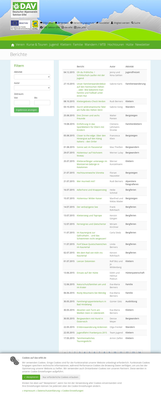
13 (133, 352)
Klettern (65, 44)
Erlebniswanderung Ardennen (92, 327)
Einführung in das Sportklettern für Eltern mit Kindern (90, 127)
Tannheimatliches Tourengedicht (86, 340)
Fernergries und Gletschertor (91, 224)
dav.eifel (66, 27)
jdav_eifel (80, 27)
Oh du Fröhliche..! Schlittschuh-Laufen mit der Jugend (91, 75)
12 (127, 352)
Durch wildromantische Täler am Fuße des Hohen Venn (91, 108)
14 (139, 352)
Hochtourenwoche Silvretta (90, 172)
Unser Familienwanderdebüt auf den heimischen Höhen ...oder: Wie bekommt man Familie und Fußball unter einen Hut (91, 89)
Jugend (54, 44)
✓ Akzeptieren (31, 377)
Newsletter (102, 22)
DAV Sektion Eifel (50, 27)
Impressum (29, 390)
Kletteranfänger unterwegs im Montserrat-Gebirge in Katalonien (92, 164)
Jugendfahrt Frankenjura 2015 (92, 332)
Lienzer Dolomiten (86, 261)
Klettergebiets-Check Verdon (91, 101)
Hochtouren (116, 44)
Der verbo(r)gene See (87, 206)
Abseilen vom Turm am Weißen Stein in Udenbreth (90, 311)
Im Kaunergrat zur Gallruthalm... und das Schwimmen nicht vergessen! (91, 235)
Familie (78, 44)
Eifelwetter (46, 22)
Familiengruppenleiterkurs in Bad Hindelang (91, 303)
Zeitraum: (19, 94)
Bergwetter (62, 22)
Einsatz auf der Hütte (87, 272)
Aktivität (18, 71)
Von (16, 97)
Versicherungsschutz (82, 22)
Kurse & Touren (37, 44)
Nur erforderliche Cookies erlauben (60, 377)
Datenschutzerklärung (49, 390)
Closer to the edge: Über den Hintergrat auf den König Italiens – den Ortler (91, 138)
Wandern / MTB (95, 44)
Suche (135, 22)
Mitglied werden (120, 22)
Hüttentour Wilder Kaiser (89, 198)
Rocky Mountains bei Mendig (91, 292)
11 (121, 352)
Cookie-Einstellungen (72, 390)
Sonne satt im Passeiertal (89, 147)
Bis (35, 97)
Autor (17, 83)
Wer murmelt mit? (86, 181)
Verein (20, 44)
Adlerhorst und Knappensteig (92, 189)
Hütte (129, 44)
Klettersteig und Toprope (89, 215)
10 (115, 352)
